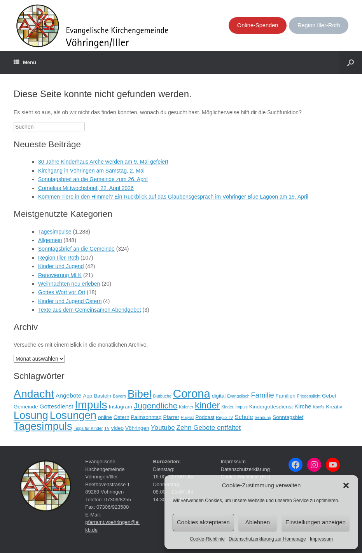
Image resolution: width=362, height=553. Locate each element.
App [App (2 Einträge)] (87, 396)
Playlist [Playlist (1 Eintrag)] (187, 417)
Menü (25, 62)
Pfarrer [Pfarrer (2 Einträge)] (171, 417)
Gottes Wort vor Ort (61, 292)
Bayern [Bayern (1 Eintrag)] (119, 396)
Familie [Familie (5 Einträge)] (262, 395)
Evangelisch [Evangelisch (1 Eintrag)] (238, 396)
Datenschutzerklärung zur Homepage (267, 539)
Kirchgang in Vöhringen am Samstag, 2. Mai (91, 170)
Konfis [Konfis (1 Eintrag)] (319, 407)
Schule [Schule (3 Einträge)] (243, 416)
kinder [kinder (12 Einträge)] (207, 405)
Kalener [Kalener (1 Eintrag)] (186, 407)
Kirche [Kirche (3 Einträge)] (302, 406)
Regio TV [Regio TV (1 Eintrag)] (224, 417)
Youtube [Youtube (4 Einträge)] (163, 427)
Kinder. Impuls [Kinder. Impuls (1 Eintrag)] (234, 407)
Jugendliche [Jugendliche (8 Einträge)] (156, 405)
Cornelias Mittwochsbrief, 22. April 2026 (86, 188)
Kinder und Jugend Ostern (69, 301)
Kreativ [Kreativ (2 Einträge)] (334, 407)
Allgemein (50, 240)
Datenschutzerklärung (245, 469)
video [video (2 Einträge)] (117, 428)
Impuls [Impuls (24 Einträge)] (91, 404)
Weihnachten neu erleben (69, 284)
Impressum (321, 539)
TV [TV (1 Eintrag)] (107, 428)
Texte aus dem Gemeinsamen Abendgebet (89, 310)
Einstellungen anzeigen (315, 522)
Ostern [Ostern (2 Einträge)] (121, 417)
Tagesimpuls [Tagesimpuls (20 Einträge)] (43, 426)
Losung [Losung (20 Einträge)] (31, 415)
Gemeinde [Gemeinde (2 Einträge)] (26, 407)
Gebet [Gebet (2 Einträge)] (329, 396)
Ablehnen (257, 522)
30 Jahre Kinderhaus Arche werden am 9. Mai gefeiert (103, 162)
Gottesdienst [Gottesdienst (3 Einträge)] (56, 406)
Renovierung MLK (60, 275)
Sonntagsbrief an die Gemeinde (76, 249)
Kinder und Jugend (61, 266)
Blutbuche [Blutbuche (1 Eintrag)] (162, 396)
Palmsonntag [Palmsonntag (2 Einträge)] (146, 417)
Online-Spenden (257, 25)
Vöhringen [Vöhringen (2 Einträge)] (137, 428)
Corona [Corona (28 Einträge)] (191, 393)
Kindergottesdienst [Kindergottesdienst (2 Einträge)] (271, 407)
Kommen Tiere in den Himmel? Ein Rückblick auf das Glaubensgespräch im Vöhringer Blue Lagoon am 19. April (173, 197)
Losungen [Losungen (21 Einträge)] (73, 415)
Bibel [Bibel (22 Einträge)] (140, 394)
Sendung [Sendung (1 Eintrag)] (263, 417)
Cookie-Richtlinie (207, 539)
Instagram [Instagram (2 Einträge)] (120, 407)
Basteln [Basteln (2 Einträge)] (102, 396)
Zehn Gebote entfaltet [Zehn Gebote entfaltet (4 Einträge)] (209, 427)
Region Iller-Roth (318, 25)
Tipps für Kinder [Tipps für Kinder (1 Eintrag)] (88, 428)
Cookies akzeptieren (203, 522)
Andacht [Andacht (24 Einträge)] (34, 393)
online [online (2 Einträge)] (105, 417)
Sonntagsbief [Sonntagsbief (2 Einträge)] (288, 417)
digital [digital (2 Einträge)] (219, 396)
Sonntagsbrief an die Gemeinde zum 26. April (93, 179)
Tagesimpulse (55, 232)
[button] (346, 485)
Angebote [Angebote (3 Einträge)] (68, 395)
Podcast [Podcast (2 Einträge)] (204, 417)
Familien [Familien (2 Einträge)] (286, 396)
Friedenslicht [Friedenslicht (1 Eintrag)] (308, 396)
